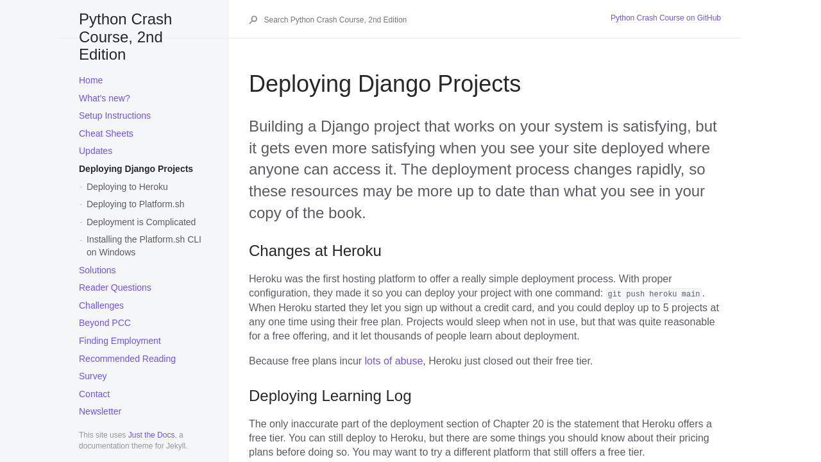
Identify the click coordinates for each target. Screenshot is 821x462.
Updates (95, 151)
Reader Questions (115, 287)
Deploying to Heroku (127, 187)
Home (91, 80)
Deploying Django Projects (136, 169)
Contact (94, 394)
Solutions (97, 270)
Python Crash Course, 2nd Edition (125, 24)
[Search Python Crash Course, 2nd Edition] (436, 20)
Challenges (101, 305)
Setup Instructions (115, 115)
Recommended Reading (127, 359)
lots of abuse (394, 360)
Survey (93, 376)
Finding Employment (120, 341)
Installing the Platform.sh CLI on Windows (144, 245)
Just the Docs (151, 435)
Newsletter (100, 411)
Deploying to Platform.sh (136, 204)
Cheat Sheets (106, 133)
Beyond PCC (105, 323)
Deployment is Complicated (141, 222)
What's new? (104, 98)
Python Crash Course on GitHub (666, 17)
